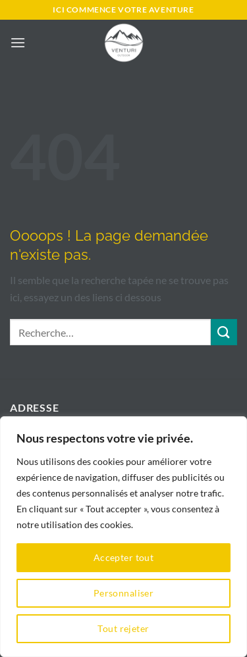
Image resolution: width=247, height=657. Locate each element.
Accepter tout (123, 557)
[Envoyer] (224, 332)
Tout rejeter (123, 628)
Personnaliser (123, 592)
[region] (123, 536)
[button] (18, 42)
